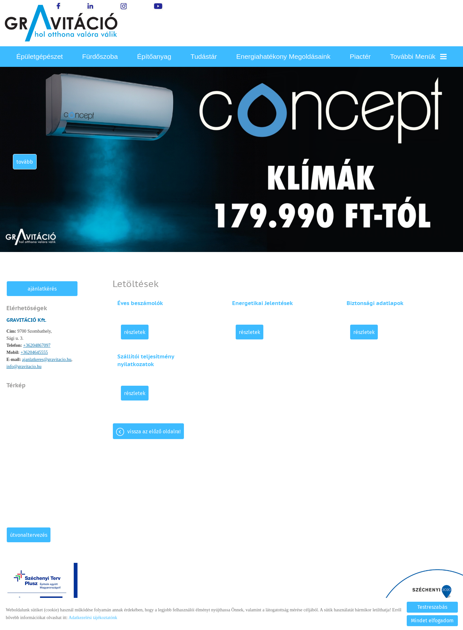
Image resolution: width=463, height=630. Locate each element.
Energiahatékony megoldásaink (283, 56)
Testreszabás (432, 607)
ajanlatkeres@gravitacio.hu (46, 359)
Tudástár (204, 56)
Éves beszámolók (140, 303)
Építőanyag (154, 56)
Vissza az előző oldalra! (154, 431)
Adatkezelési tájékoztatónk (92, 617)
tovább (24, 162)
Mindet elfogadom (432, 620)
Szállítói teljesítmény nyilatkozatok (145, 360)
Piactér (360, 56)
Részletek (134, 332)
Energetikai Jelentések (262, 303)
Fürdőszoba (100, 56)
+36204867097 (36, 345)
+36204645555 (34, 352)
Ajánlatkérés (42, 289)
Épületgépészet (39, 56)
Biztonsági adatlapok (375, 303)
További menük (418, 56)
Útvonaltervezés (28, 535)
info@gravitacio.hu (23, 366)
